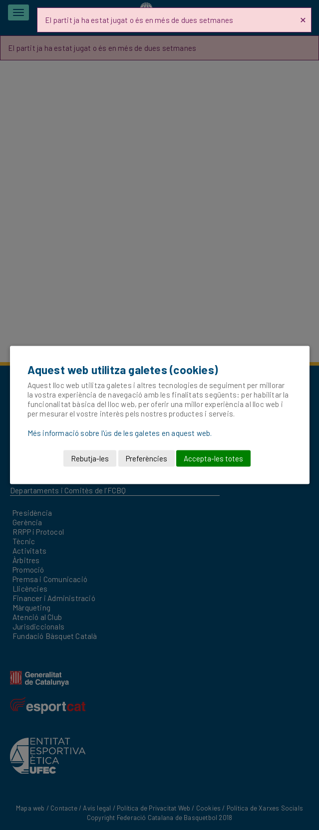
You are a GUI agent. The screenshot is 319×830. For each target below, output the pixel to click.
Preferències (146, 458)
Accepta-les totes (213, 458)
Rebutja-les (90, 458)
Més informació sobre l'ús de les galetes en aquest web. (119, 432)
